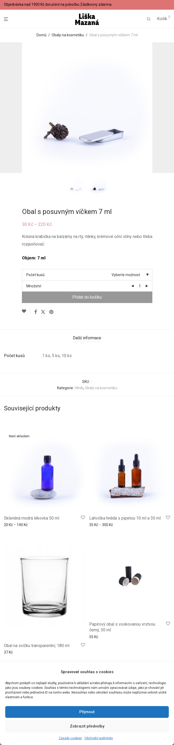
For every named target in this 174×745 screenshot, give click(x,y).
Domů (41, 35)
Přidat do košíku (87, 297)
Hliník (79, 388)
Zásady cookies (70, 738)
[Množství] (139, 286)
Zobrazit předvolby (87, 726)
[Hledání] (148, 19)
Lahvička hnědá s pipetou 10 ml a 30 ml (125, 518)
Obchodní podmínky (99, 738)
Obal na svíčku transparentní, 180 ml (36, 645)
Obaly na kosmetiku (68, 35)
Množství (33, 286)
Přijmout (87, 711)
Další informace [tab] (87, 337)
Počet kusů (35, 275)
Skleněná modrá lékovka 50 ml (31, 518)
